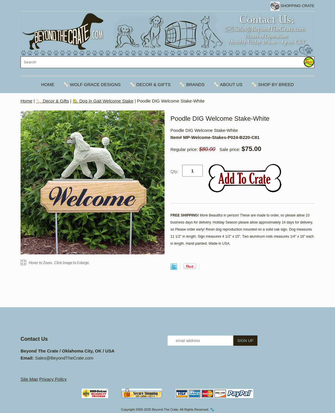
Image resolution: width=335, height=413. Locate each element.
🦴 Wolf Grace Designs (92, 84)
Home (47, 84)
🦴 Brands (192, 84)
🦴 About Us (227, 84)
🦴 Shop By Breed (272, 84)
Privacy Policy (52, 379)
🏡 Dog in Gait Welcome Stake (103, 100)
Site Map (29, 379)
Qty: (174, 171)
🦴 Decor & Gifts (150, 84)
